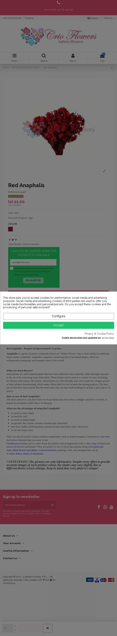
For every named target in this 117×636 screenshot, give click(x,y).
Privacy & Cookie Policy (99, 333)
